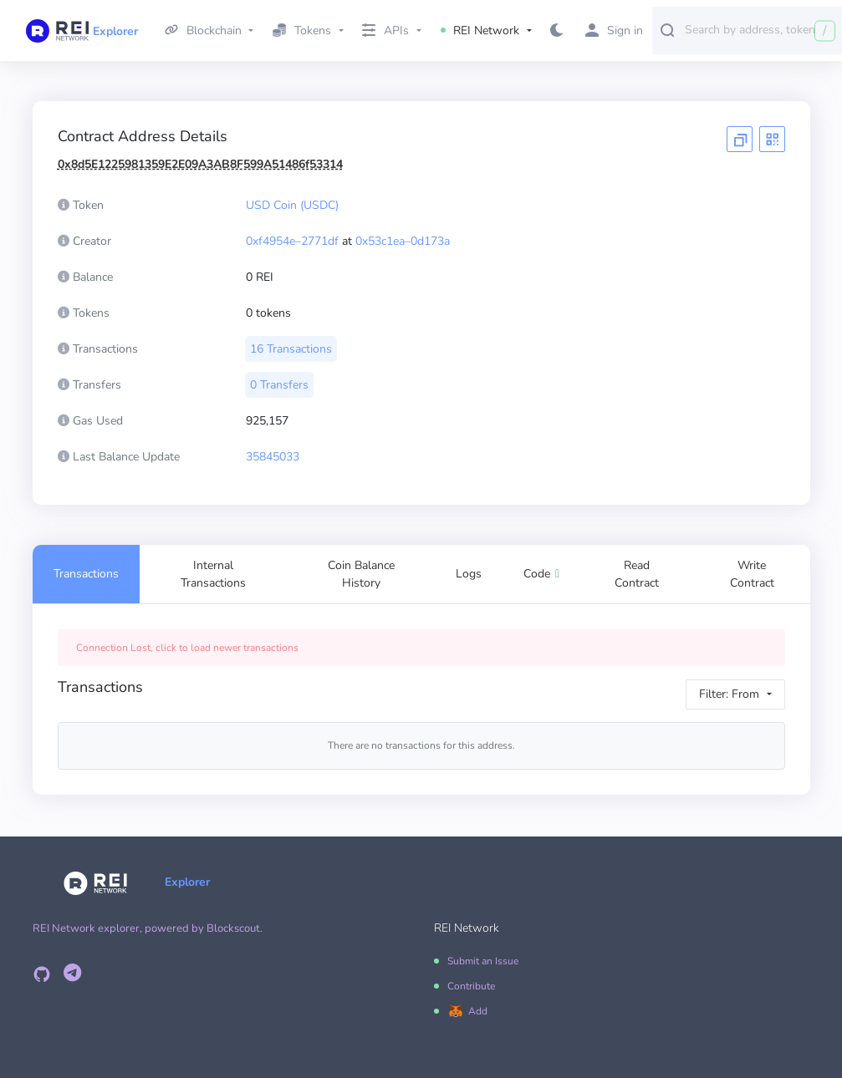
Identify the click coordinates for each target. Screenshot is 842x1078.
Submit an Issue (482, 961)
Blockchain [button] (203, 30)
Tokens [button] (302, 30)
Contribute (471, 986)
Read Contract (637, 574)
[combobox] (759, 29)
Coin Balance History (361, 574)
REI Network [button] (480, 30)
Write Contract (752, 574)
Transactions (86, 574)
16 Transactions (291, 349)
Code (541, 574)
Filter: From (729, 694)
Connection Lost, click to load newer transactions (187, 647)
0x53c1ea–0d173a (402, 241)
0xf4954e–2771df (292, 241)
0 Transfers (279, 385)
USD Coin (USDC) (292, 205)
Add (477, 1011)
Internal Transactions (213, 574)
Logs (469, 574)
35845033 (272, 457)
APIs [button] (385, 30)
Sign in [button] (614, 30)
